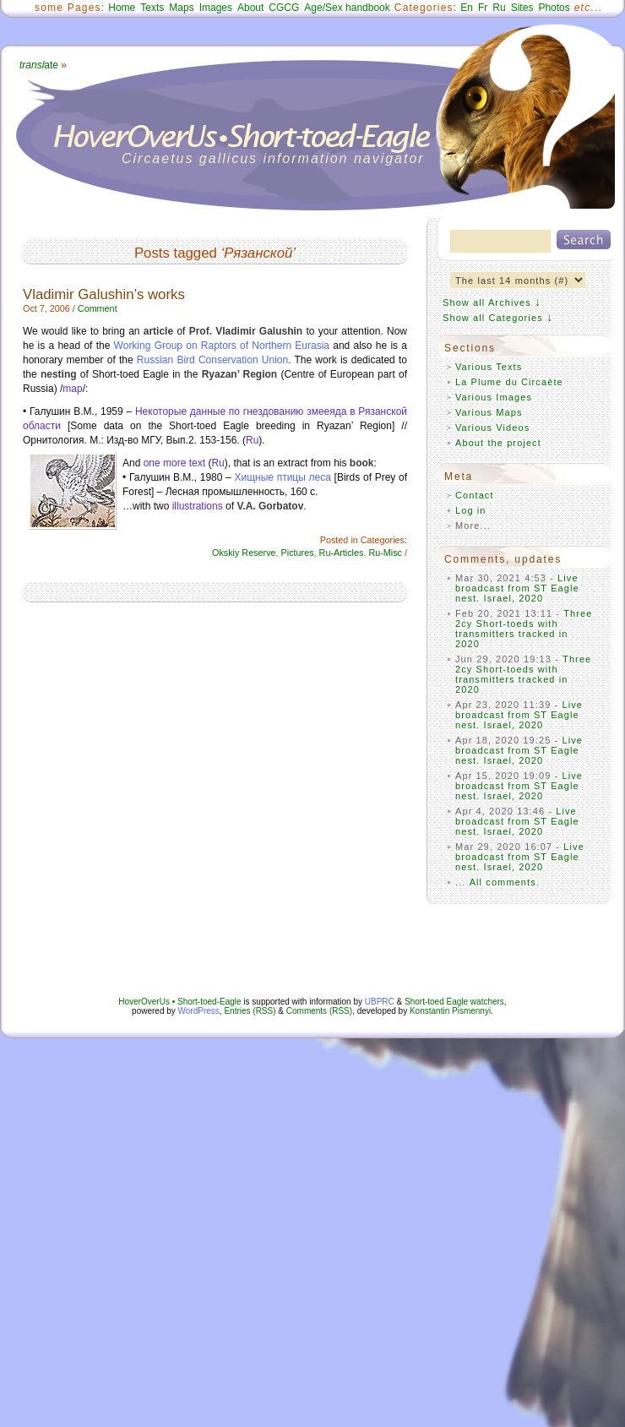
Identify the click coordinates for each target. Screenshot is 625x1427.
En (466, 8)
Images (215, 8)
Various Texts (488, 367)
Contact (474, 495)
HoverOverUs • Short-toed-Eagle (179, 1001)
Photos (553, 8)
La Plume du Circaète (509, 382)
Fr (482, 8)
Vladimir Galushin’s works (104, 294)
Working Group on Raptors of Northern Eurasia (221, 345)
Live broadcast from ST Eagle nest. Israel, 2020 (517, 588)
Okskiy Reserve (244, 552)
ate (38, 65)
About (250, 8)
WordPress (199, 1011)
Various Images (493, 397)
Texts (152, 8)
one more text (174, 463)
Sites (522, 8)
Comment (97, 308)
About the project (498, 443)
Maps (181, 8)
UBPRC (379, 1001)
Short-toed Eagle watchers (454, 1001)
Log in (470, 510)
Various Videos (492, 427)
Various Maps (489, 412)
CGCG (284, 8)
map (72, 389)
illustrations (197, 506)
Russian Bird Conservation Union (212, 360)
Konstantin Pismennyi (450, 1011)
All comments (503, 882)
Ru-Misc (385, 552)
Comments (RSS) (319, 1011)
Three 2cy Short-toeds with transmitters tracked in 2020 (524, 628)
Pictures (297, 552)
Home (121, 8)
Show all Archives (487, 302)
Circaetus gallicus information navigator (273, 158)
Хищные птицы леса (282, 477)
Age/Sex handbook (346, 8)
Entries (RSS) (249, 1011)
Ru (498, 8)
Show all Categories (493, 318)
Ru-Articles (341, 552)
